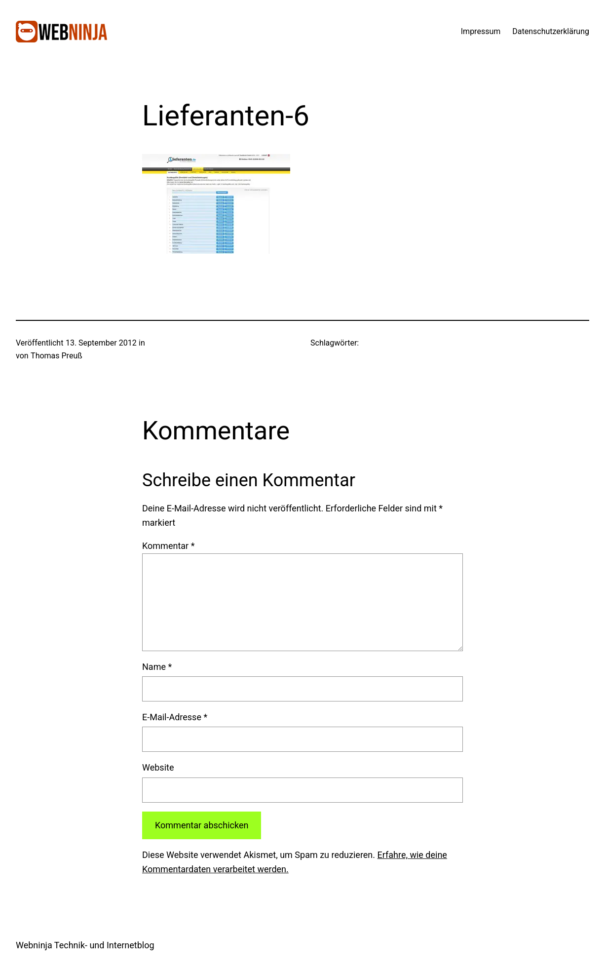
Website (158, 767)
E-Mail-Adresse (174, 717)
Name (157, 666)
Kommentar (168, 546)
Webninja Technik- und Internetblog (85, 945)
